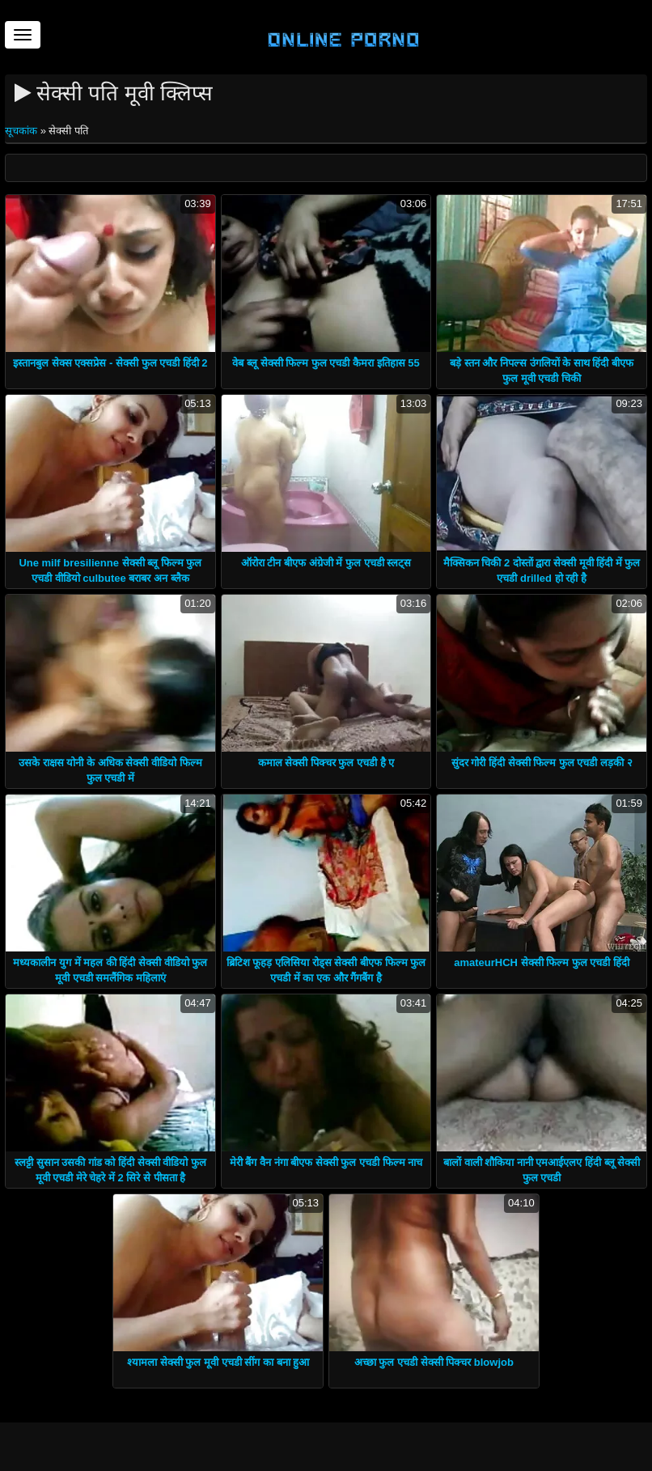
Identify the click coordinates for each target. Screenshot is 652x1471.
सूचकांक (22, 131)
